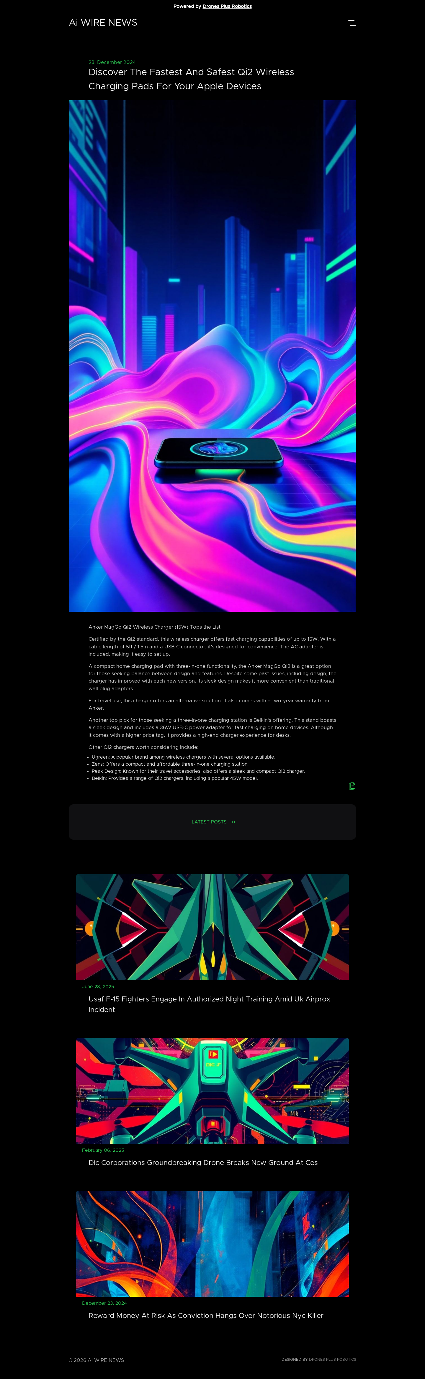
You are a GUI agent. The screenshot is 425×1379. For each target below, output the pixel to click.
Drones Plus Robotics (227, 6)
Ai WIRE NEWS (103, 23)
